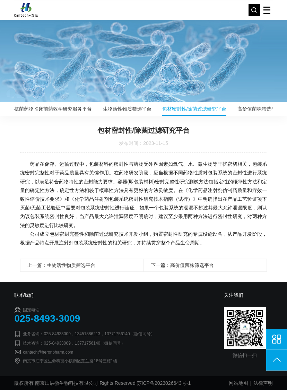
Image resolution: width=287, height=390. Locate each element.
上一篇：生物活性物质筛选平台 (61, 265)
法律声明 (263, 383)
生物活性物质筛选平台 (127, 109)
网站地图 (238, 383)
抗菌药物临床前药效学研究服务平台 (53, 109)
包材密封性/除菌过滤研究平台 (194, 109)
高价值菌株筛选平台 (259, 109)
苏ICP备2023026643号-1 (164, 383)
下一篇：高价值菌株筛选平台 (182, 265)
